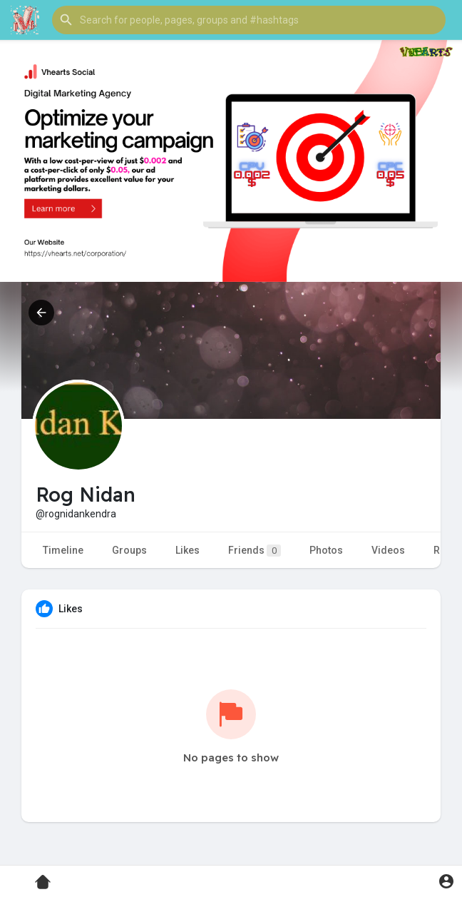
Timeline (63, 550)
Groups (129, 550)
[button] (249, 20)
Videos (388, 550)
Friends (254, 550)
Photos (326, 550)
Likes (187, 550)
